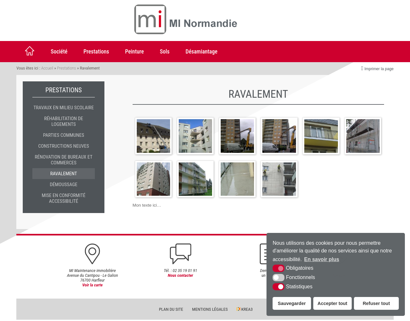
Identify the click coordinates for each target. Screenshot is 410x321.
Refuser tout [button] (376, 303)
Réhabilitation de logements (63, 121)
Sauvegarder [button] (292, 303)
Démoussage (63, 184)
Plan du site (171, 310)
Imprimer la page (377, 68)
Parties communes (63, 135)
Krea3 (245, 310)
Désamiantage (201, 51)
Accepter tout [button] (332, 303)
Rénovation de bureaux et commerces (64, 160)
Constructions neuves (63, 146)
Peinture (134, 51)
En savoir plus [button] (321, 259)
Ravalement (63, 174)
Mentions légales (210, 310)
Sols (164, 51)
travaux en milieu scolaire (63, 108)
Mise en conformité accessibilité (64, 198)
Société (59, 51)
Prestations (96, 51)
